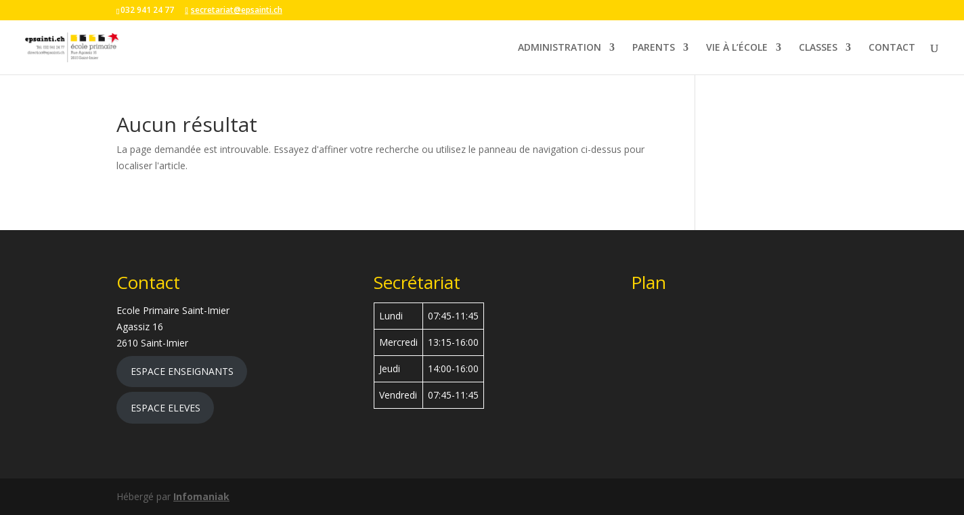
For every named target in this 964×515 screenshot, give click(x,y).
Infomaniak (201, 496)
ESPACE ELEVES (165, 407)
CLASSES (818, 48)
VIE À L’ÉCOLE (737, 48)
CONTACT (892, 48)
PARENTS (653, 48)
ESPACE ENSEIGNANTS (182, 371)
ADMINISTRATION (559, 48)
